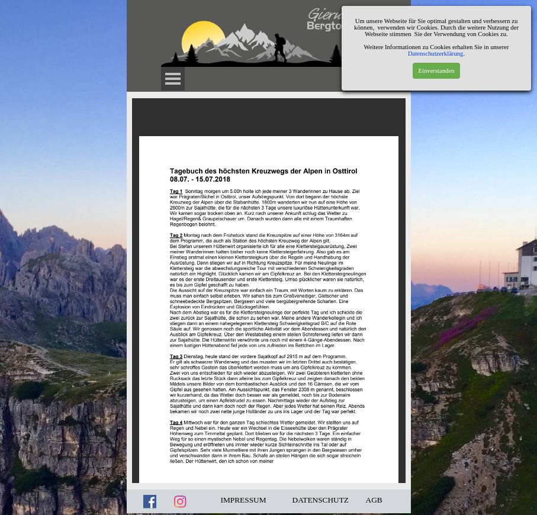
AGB (374, 499)
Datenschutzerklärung (436, 53)
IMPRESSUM (243, 499)
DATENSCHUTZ (320, 499)
